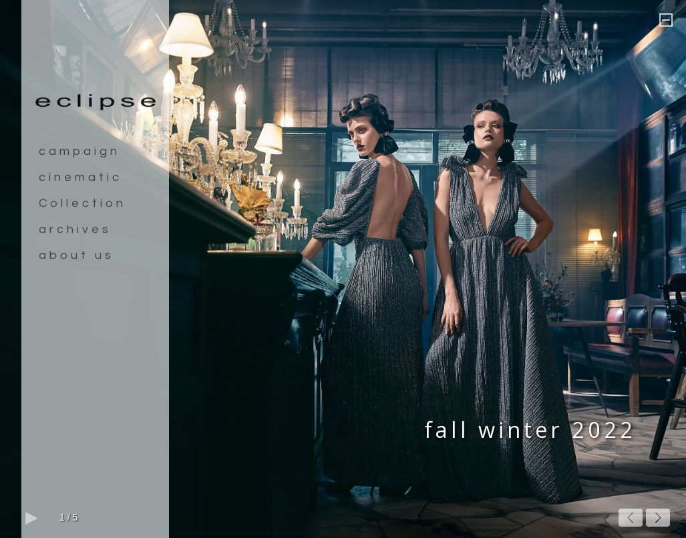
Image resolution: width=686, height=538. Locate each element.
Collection (82, 203)
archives (75, 229)
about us (76, 255)
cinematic (80, 177)
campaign (79, 151)
